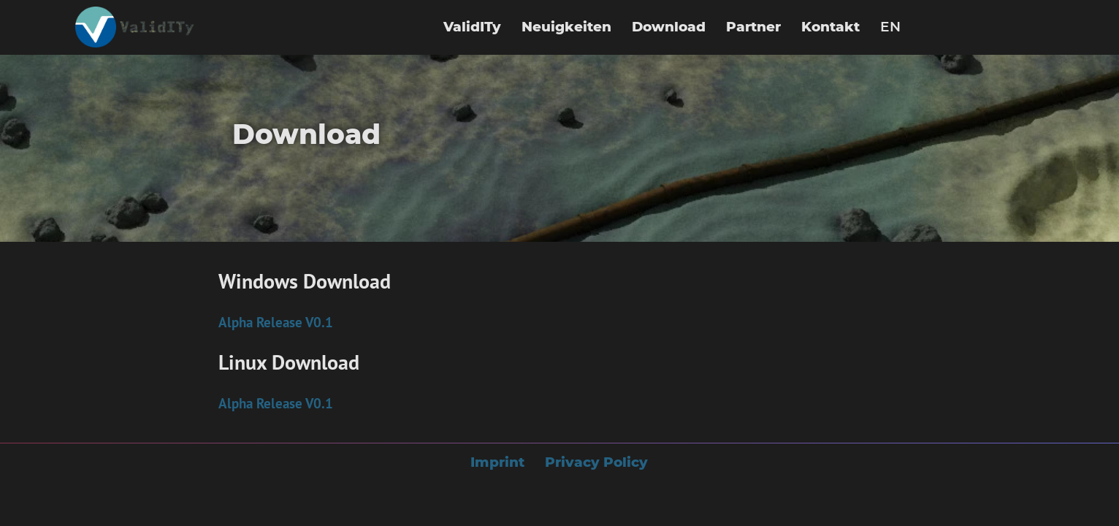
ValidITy (472, 26)
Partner (753, 26)
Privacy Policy (596, 462)
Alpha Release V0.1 (275, 322)
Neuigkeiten (566, 26)
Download (669, 26)
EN (890, 26)
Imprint (497, 462)
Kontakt (830, 26)
